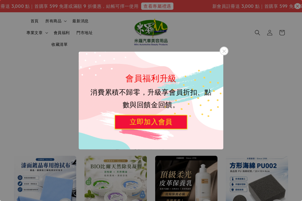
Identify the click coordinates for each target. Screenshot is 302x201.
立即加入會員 (151, 122)
